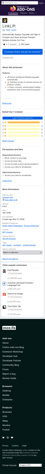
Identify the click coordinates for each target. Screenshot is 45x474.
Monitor (6, 425)
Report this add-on (10, 259)
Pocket (6, 429)
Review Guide (9, 378)
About (5, 343)
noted (24, 450)
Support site (7, 197)
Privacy (5, 446)
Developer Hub (9, 356)
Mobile (5, 395)
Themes (23, 13)
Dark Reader (13, 270)
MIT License (7, 232)
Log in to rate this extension (22, 118)
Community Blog (10, 365)
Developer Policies (11, 360)
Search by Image (15, 294)
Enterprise (7, 399)
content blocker (29, 245)
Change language (9, 465)
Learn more (7, 181)
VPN (4, 416)
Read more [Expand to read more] (6, 103)
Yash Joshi (11, 30)
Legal (24, 446)
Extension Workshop (12, 351)
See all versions (9, 239)
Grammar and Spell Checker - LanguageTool (20, 284)
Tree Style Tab (14, 306)
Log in (41, 3)
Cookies (15, 446)
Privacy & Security (31, 226)
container (17, 245)
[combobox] (19, 2)
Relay (5, 421)
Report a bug (8, 374)
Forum (5, 369)
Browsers (7, 412)
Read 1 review (8, 141)
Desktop (6, 390)
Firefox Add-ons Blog (13, 347)
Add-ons (7, 338)
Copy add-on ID (10, 200)
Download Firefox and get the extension (22, 52)
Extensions (13, 13)
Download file (7, 57)
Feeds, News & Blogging (12, 226)
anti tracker (7, 245)
